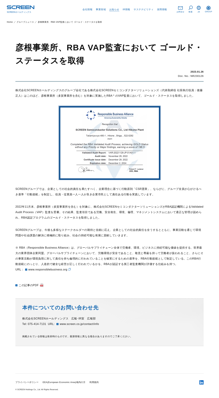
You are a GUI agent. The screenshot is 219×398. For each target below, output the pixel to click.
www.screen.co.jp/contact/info (79, 324)
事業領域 (101, 9)
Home (10, 22)
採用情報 (162, 9)
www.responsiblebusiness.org (47, 269)
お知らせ (114, 9)
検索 (191, 9)
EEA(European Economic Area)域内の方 (64, 382)
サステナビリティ (143, 9)
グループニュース (25, 22)
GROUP (208, 9)
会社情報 (87, 9)
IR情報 (126, 9)
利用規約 (94, 382)
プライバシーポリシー (26, 382)
